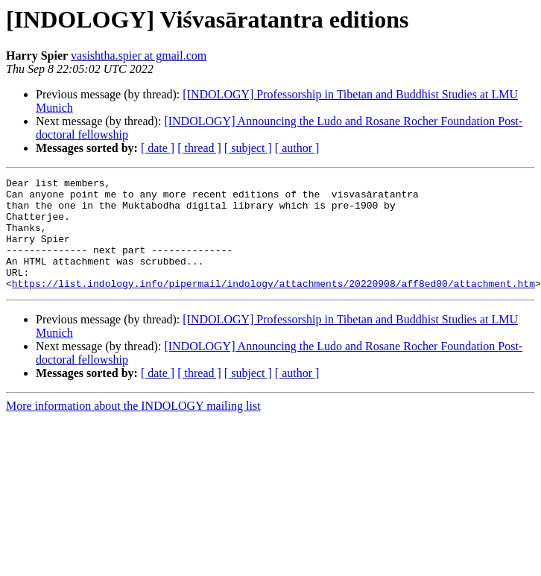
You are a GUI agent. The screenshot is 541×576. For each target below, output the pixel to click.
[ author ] (297, 148)
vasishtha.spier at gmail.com (138, 55)
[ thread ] (199, 148)
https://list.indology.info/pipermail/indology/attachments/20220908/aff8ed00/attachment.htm (273, 305)
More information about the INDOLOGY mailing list (133, 428)
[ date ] (157, 148)
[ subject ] (248, 148)
